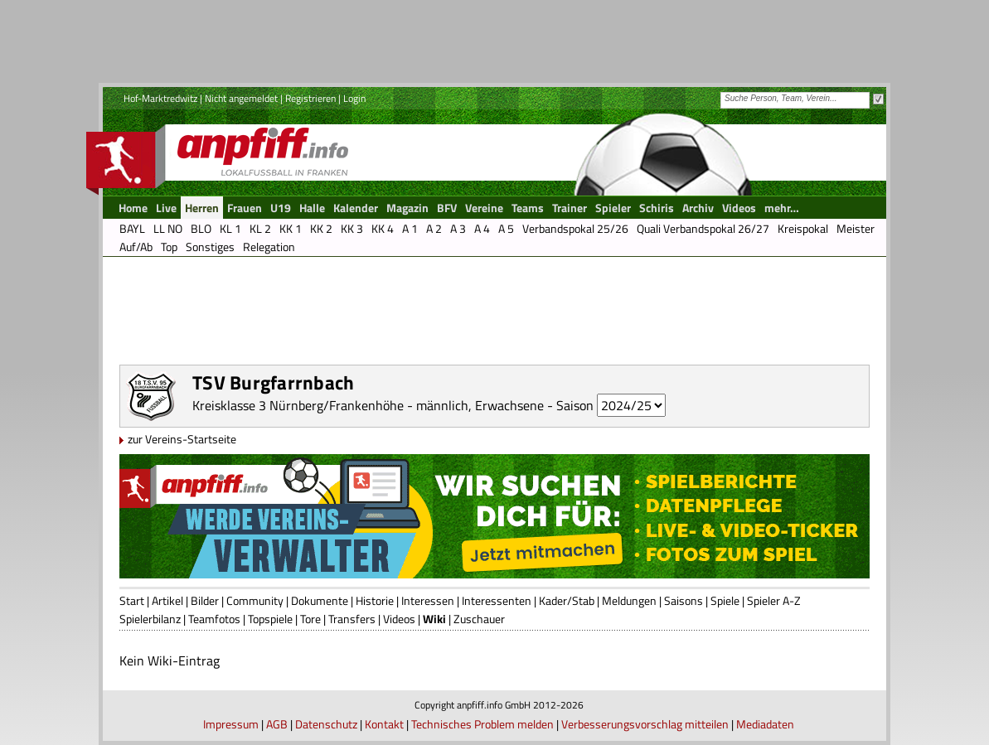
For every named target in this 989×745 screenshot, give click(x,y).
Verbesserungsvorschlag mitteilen (645, 724)
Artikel (167, 600)
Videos (399, 618)
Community (255, 600)
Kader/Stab (566, 600)
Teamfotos (214, 618)
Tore (310, 618)
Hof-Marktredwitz (160, 98)
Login (354, 98)
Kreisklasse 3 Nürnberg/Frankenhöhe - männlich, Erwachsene (368, 405)
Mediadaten (765, 724)
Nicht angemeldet (241, 98)
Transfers (352, 618)
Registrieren (310, 98)
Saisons (683, 600)
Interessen (427, 600)
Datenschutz (326, 724)
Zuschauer (479, 618)
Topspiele (270, 618)
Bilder (205, 600)
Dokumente (319, 600)
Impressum (231, 724)
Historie (375, 600)
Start (131, 600)
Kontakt (384, 724)
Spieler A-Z (774, 600)
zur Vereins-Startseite (182, 438)
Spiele (724, 600)
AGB (277, 724)
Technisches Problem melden (482, 724)
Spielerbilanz (150, 618)
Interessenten (496, 600)
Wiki (434, 618)
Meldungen (629, 600)
